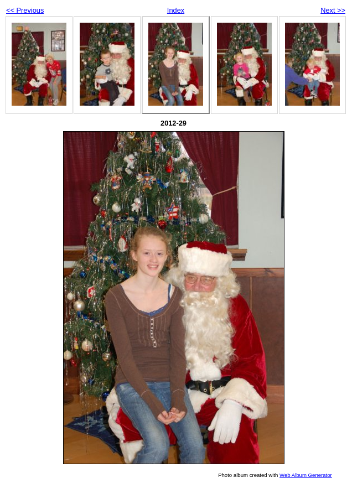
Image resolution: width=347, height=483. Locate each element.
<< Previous (25, 10)
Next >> (332, 10)
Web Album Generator (305, 475)
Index (175, 10)
